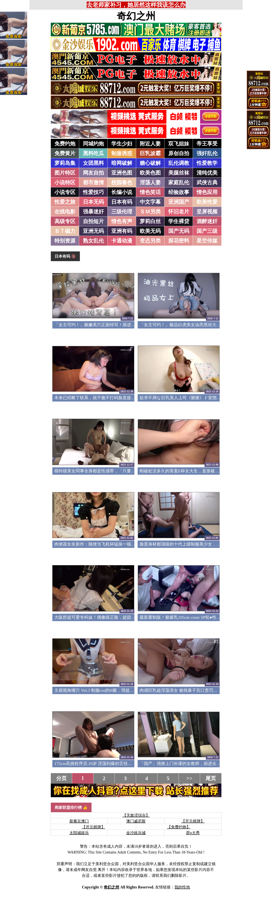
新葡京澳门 (79, 821)
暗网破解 (121, 163)
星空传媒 (207, 241)
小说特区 (64, 182)
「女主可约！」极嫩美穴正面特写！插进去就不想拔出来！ (109, 324)
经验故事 (178, 192)
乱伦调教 (178, 163)
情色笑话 (150, 192)
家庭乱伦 (178, 182)
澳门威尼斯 (136, 821)
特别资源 (64, 241)
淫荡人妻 (150, 182)
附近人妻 (150, 144)
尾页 (211, 778)
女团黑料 (93, 163)
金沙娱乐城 (136, 833)
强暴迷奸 (93, 212)
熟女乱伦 (93, 241)
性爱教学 (207, 163)
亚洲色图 (121, 173)
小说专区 (64, 192)
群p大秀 (193, 833)
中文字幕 (150, 202)
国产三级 (207, 231)
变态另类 (150, 241)
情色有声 (121, 221)
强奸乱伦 (207, 153)
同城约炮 (93, 144)
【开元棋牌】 (193, 821)
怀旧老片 (178, 212)
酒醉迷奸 (207, 221)
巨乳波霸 (150, 153)
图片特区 (64, 173)
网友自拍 (93, 173)
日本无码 (93, 202)
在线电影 (64, 212)
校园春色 (121, 182)
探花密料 (178, 241)
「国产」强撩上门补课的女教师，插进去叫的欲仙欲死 (191, 763)
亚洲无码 (93, 231)
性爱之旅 (64, 202)
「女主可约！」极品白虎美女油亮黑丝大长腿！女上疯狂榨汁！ (199, 324)
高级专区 (64, 221)
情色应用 (207, 192)
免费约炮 (64, 144)
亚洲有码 (121, 231)
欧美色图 (150, 173)
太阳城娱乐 (79, 833)
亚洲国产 (178, 202)
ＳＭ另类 (150, 212)
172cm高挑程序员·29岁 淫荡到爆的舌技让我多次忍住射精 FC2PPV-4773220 (124, 763)
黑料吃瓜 (93, 153)
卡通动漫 (121, 241)
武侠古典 (207, 182)
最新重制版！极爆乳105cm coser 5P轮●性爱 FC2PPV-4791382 (196, 617)
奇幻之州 (136, 16)
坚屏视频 (207, 212)
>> (189, 778)
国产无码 (178, 231)
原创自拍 (178, 153)
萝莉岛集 (64, 163)
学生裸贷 (178, 221)
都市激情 (93, 182)
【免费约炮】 (178, 827)
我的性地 (182, 887)
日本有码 (121, 202)
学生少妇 (121, 144)
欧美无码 (150, 231)
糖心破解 (150, 163)
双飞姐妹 (178, 144)
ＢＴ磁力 (64, 231)
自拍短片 (93, 221)
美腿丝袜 (178, 173)
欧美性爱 (207, 202)
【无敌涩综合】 (136, 815)
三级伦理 (121, 212)
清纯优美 (207, 173)
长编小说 (121, 192)
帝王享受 (207, 144)
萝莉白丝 (150, 221)
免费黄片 (64, 153)
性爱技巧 (93, 192)
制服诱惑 (121, 153)
